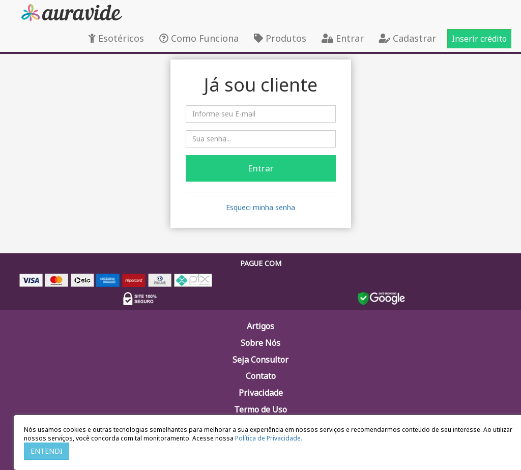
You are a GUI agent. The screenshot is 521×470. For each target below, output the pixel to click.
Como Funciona (199, 38)
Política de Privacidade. (268, 438)
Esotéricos (116, 38)
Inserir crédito (479, 38)
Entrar (343, 38)
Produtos (280, 38)
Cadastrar (407, 38)
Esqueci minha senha (260, 207)
